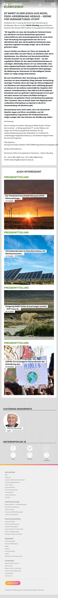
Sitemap (41, 590)
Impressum (8, 590)
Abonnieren (13, 583)
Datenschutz (18, 590)
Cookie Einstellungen (30, 590)
